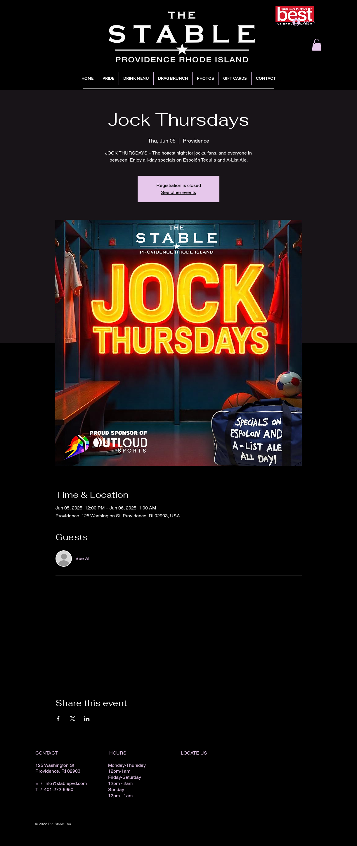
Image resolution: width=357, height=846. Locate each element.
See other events (178, 192)
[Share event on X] (72, 718)
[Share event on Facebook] (58, 718)
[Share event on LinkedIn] (87, 718)
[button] (317, 45)
